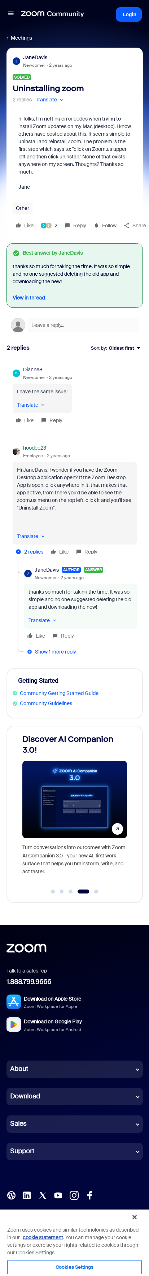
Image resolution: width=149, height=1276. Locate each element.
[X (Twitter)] (42, 1195)
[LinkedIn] (26, 1195)
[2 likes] (49, 225)
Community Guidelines (46, 703)
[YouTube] (58, 1195)
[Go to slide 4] (83, 891)
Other (22, 208)
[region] (74, 1242)
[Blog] (11, 1195)
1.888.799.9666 (28, 982)
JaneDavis (35, 57)
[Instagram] (74, 1195)
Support (22, 1151)
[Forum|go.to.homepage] (52, 14)
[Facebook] (89, 1195)
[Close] (134, 1217)
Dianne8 (33, 369)
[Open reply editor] (74, 325)
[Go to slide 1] (53, 891)
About (19, 1069)
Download (25, 1096)
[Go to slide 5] (96, 891)
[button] (10, 14)
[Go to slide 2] (61, 891)
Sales (18, 1123)
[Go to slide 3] (70, 891)
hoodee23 (34, 448)
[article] (75, 396)
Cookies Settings (74, 1267)
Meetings (21, 38)
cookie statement (43, 1237)
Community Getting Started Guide (59, 693)
